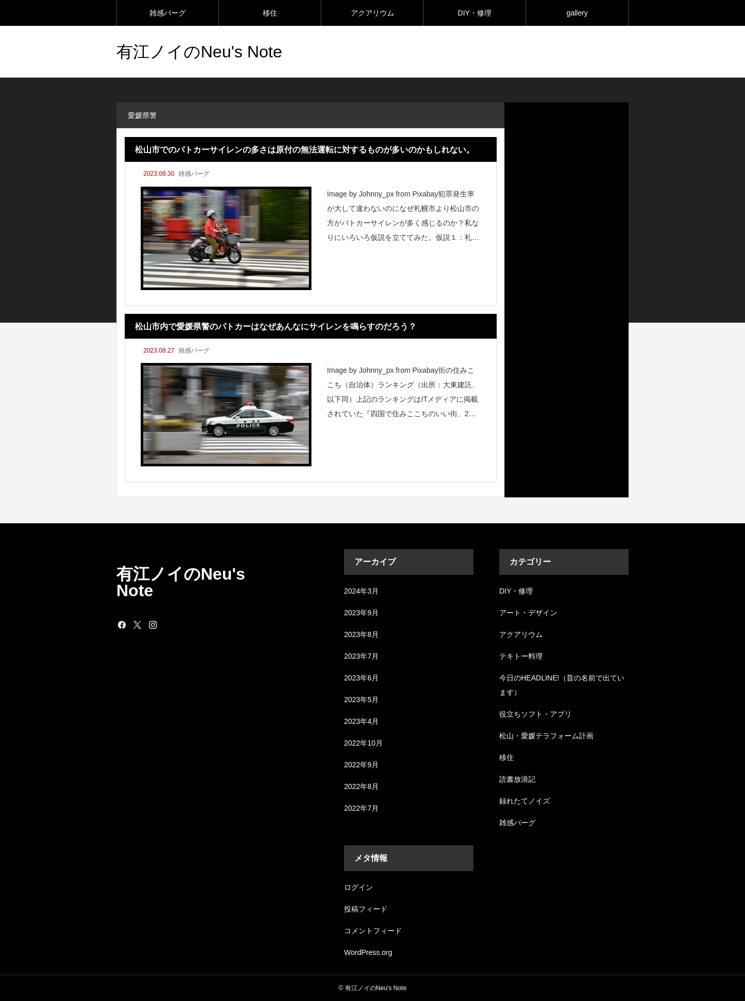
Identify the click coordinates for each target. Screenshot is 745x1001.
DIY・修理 (474, 13)
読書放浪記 (517, 779)
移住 (270, 13)
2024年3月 (361, 591)
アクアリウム (372, 13)
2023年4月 (361, 721)
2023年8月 (361, 634)
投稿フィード (366, 909)
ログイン (358, 887)
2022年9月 (361, 765)
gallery (577, 13)
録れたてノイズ (524, 801)
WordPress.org (368, 952)
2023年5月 (361, 699)
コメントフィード (373, 931)
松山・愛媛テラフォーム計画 (546, 736)
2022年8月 (361, 786)
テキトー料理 (521, 656)
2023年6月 (361, 678)
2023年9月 (361, 613)
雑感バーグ (168, 13)
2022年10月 (363, 743)
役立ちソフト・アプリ (535, 714)
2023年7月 (361, 656)
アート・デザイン (528, 613)
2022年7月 (361, 808)
